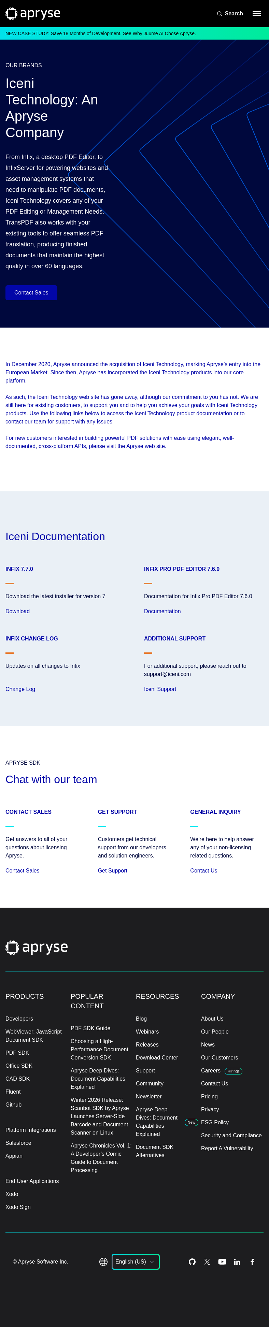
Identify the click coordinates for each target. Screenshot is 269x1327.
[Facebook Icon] (252, 1262)
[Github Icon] (192, 1262)
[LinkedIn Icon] (237, 1262)
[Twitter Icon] (207, 1262)
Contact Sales (31, 292)
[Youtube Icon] (222, 1262)
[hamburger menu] (257, 13)
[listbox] (135, 1262)
